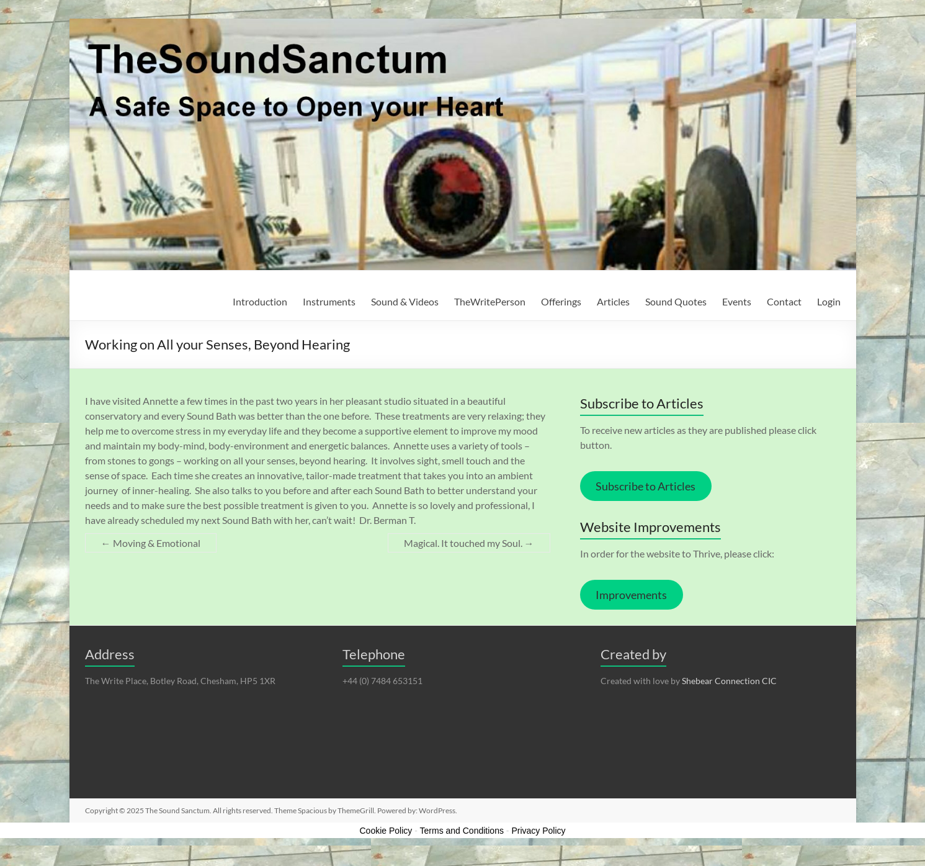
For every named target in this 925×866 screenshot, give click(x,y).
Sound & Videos (405, 301)
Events (736, 301)
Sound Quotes (676, 301)
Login (829, 301)
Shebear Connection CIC (729, 680)
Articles (613, 301)
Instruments (329, 301)
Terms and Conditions (462, 831)
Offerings (561, 301)
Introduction (260, 301)
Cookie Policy (385, 831)
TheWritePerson (489, 301)
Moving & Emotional (150, 543)
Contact (784, 301)
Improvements (631, 595)
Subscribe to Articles (645, 486)
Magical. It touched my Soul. (469, 543)
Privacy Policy (538, 831)
